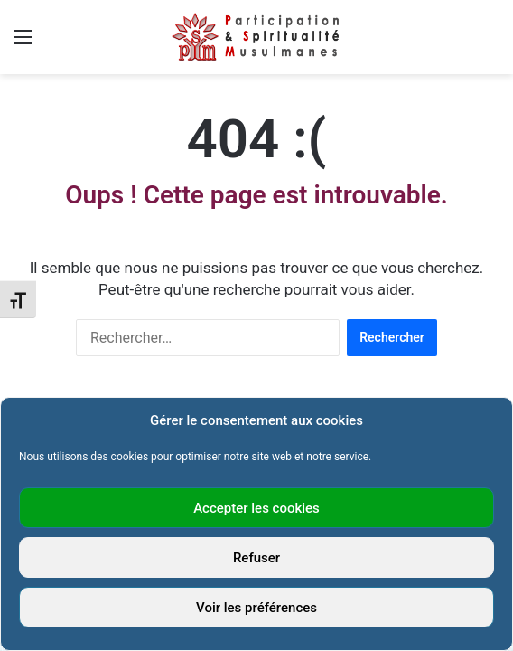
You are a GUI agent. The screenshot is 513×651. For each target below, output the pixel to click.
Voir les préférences (256, 607)
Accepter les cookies (256, 508)
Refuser (256, 558)
